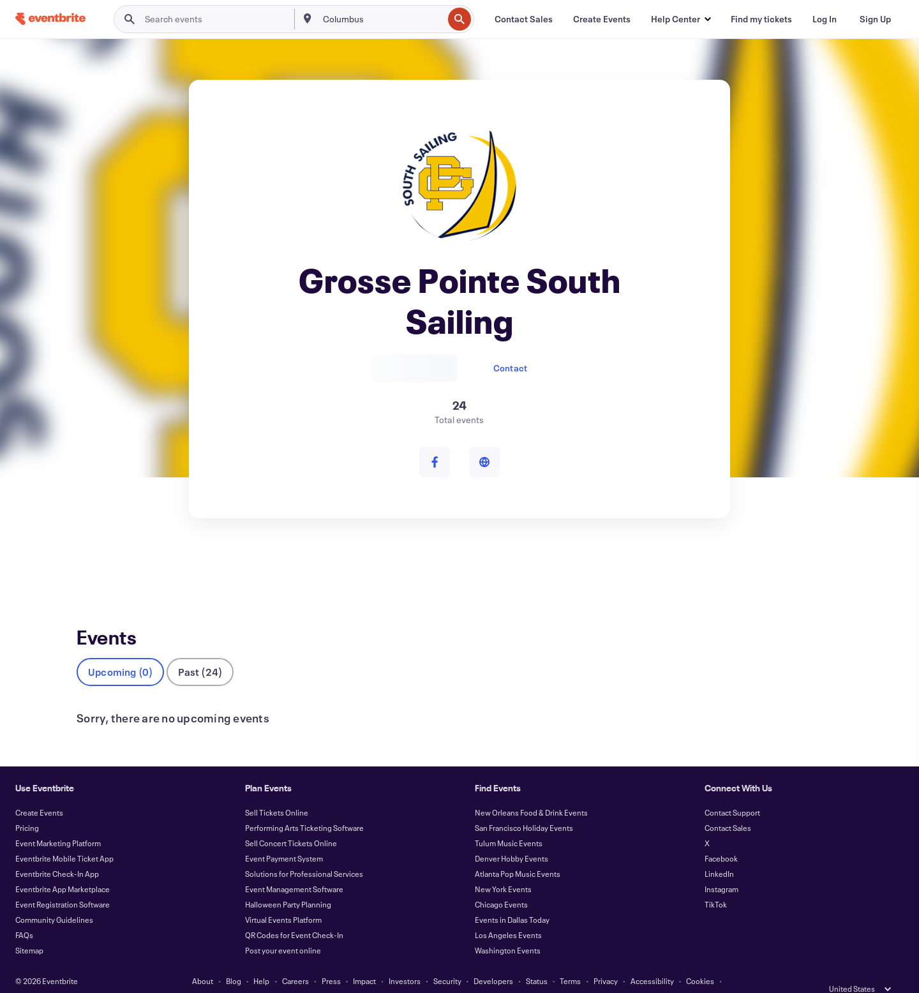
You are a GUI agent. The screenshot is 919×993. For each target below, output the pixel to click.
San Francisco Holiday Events (524, 807)
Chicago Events (501, 883)
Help (261, 960)
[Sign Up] (875, 19)
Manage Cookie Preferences (460, 975)
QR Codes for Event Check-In (294, 914)
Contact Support (732, 791)
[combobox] (382, 19)
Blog (233, 960)
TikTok (716, 883)
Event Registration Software (62, 883)
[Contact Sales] (523, 19)
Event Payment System (284, 837)
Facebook (721, 837)
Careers (295, 960)
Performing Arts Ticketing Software (304, 807)
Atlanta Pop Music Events (517, 852)
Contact (510, 368)
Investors (405, 960)
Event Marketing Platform (58, 822)
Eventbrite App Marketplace (62, 868)
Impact (364, 960)
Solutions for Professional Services (304, 852)
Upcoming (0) (120, 650)
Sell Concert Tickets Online (291, 822)
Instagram (721, 868)
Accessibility (652, 960)
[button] (681, 19)
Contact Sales (728, 807)
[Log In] (824, 19)
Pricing (27, 807)
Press (331, 960)
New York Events (503, 868)
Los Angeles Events (508, 914)
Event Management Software (294, 868)
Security (447, 960)
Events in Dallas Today (512, 898)
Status (537, 960)
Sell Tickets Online (276, 791)
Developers (493, 960)
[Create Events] (602, 19)
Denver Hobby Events (511, 837)
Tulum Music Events (508, 822)
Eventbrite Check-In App (57, 852)
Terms (570, 960)
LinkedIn (719, 852)
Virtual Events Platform (283, 898)
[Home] (50, 19)
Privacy (606, 960)
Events (90, 565)
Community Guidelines (54, 898)
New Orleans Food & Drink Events (531, 791)
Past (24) (200, 650)
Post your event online (283, 929)
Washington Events (508, 929)
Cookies (700, 960)
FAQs (24, 914)
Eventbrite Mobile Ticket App (64, 837)
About (202, 960)
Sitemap (29, 929)
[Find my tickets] (761, 19)
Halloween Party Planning (288, 883)
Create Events (39, 791)
